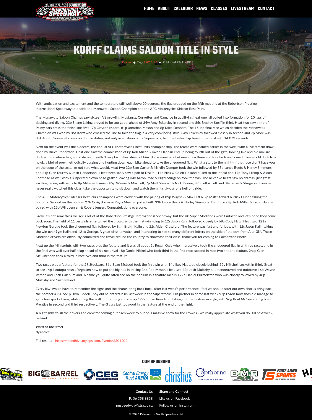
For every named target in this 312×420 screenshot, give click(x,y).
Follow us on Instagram (176, 405)
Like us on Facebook (174, 398)
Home (149, 8)
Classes (219, 8)
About (164, 8)
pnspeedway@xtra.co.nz (134, 405)
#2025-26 (150, 62)
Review (127, 62)
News (201, 8)
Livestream (242, 8)
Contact (266, 8)
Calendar (183, 8)
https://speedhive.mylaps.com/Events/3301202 (91, 340)
